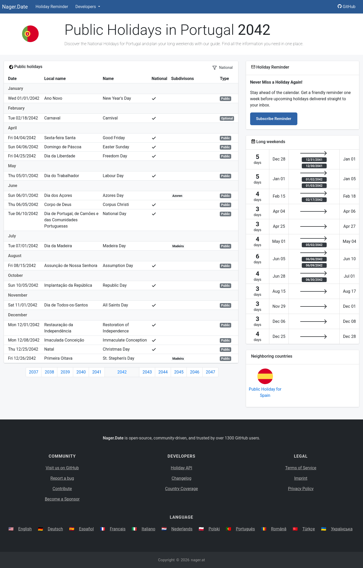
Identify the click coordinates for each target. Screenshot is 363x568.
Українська (341, 528)
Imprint (300, 478)
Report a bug (62, 478)
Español (86, 528)
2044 (163, 372)
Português (245, 528)
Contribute (62, 488)
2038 (49, 372)
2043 (147, 372)
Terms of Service (300, 467)
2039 (65, 372)
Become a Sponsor (62, 499)
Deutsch (55, 528)
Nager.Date (15, 7)
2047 (210, 372)
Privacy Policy (301, 488)
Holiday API (181, 467)
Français (118, 528)
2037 (33, 372)
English (25, 528)
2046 (194, 372)
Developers (86, 6)
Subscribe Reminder (273, 118)
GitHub (346, 6)
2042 (122, 372)
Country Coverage (181, 488)
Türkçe (309, 528)
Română (278, 528)
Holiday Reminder (52, 6)
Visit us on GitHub (62, 467)
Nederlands (182, 528)
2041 (96, 372)
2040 (81, 372)
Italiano (148, 528)
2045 (178, 372)
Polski (214, 528)
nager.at (198, 560)
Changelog (181, 478)
